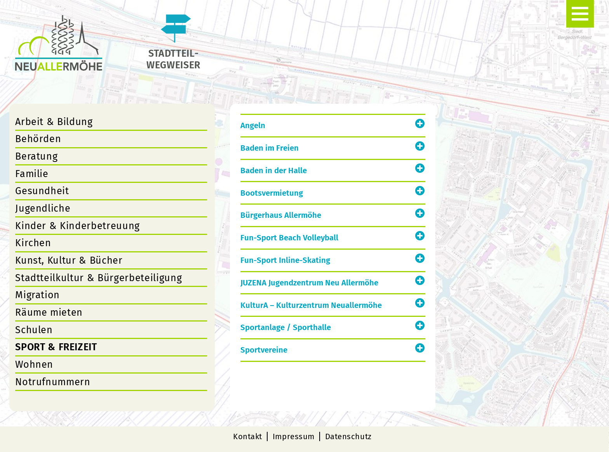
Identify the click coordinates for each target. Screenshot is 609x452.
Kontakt (247, 436)
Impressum (294, 436)
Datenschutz (348, 436)
